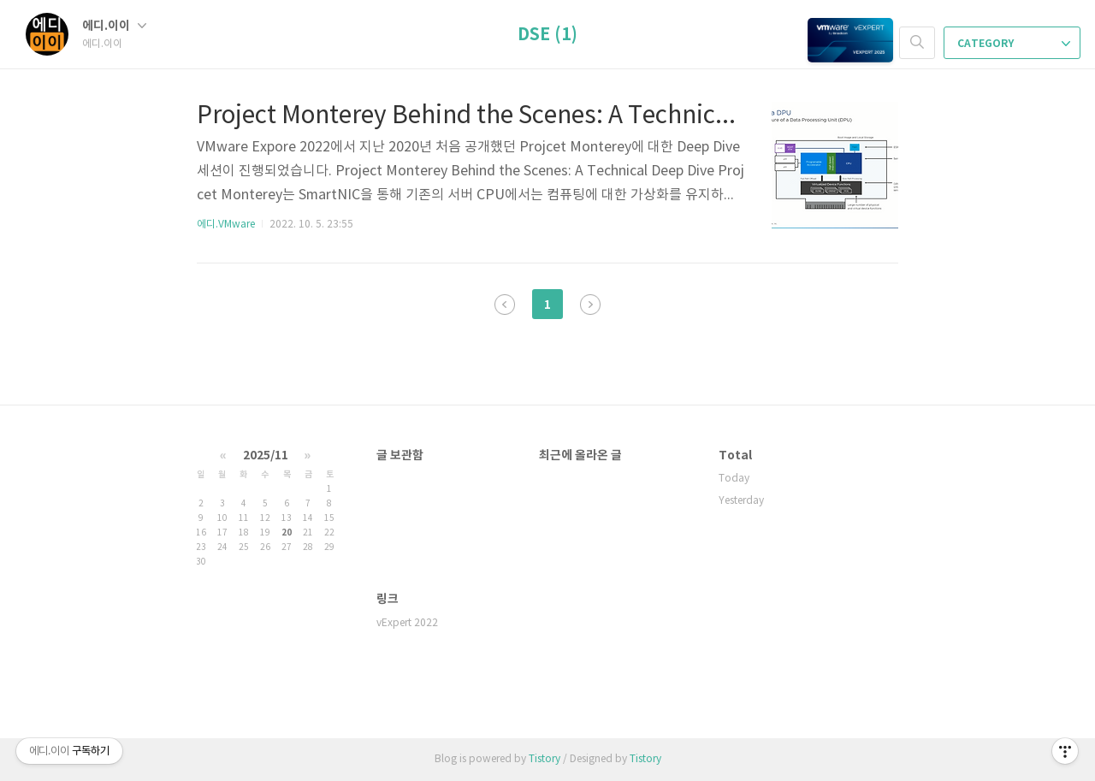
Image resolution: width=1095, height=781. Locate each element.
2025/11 (265, 455)
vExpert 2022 (407, 623)
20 (286, 533)
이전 (504, 304)
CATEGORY (1013, 44)
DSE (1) (547, 35)
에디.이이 (114, 26)
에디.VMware (226, 224)
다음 (590, 304)
